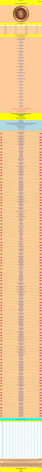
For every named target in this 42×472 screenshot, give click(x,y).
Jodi (1, 133)
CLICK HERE (21, 119)
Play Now (21, 146)
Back (1, 471)
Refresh (21, 74)
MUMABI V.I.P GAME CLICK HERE (21, 119)
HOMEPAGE (21, 471)
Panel (40, 133)
